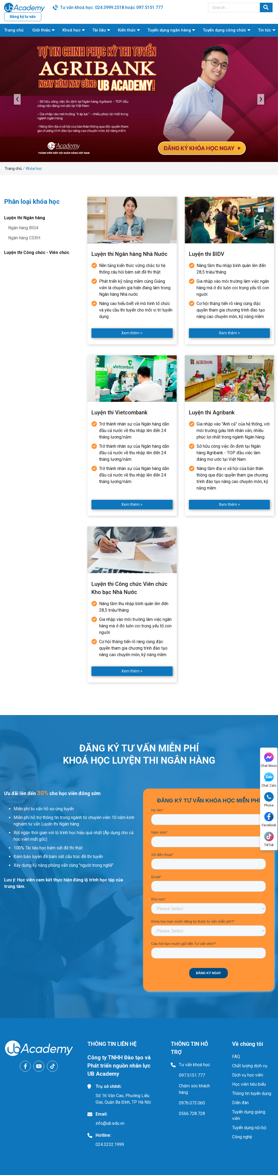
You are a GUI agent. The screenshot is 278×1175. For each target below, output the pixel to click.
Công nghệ (242, 1136)
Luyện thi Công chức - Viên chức (36, 252)
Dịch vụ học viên (247, 1075)
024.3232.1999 (110, 1144)
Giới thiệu (41, 30)
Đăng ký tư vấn (23, 16)
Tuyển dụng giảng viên (248, 1115)
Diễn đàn (240, 1102)
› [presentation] (261, 99)
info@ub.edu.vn (110, 1123)
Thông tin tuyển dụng (251, 1093)
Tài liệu (99, 30)
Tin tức (264, 30)
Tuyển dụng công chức (224, 30)
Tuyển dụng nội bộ (249, 1127)
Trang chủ (13, 30)
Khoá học (71, 30)
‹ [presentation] (17, 99)
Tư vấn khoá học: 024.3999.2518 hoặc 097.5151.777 (111, 7)
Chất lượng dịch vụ (249, 1065)
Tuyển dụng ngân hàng (169, 30)
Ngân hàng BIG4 (23, 227)
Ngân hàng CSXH (24, 237)
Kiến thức (127, 30)
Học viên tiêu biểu (249, 1084)
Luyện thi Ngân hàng (24, 217)
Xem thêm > (132, 333)
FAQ (236, 1056)
